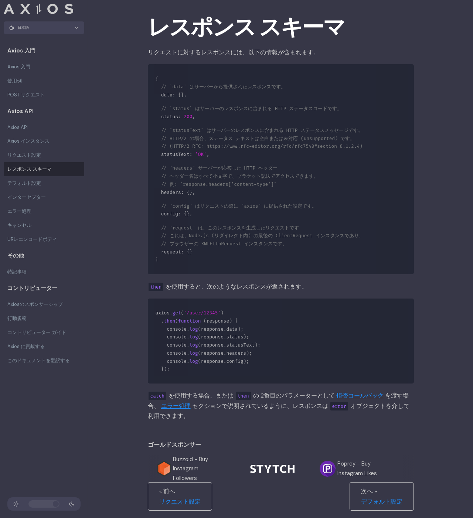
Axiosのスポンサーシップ (35, 304)
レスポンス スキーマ (29, 169)
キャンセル (19, 225)
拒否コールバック (360, 395)
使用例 (14, 81)
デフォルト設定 (24, 183)
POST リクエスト (26, 95)
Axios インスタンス (28, 141)
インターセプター (26, 197)
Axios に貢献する (26, 346)
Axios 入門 (18, 67)
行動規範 (17, 318)
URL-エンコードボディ (32, 239)
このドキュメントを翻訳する (38, 360)
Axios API (17, 127)
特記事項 (17, 272)
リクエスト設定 (24, 155)
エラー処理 (19, 211)
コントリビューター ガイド (36, 332)
